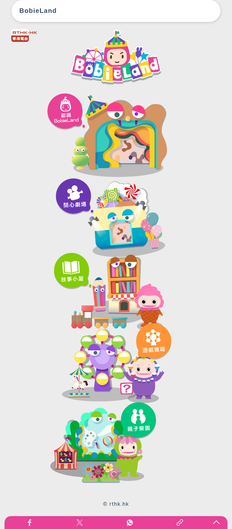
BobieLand (38, 10)
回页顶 (216, 522)
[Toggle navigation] (207, 11)
